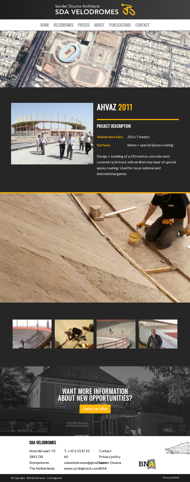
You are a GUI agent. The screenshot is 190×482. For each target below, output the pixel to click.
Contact (105, 451)
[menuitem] (44, 24)
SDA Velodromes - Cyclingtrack (44, 477)
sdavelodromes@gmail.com (85, 462)
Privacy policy (109, 456)
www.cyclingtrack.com (81, 468)
